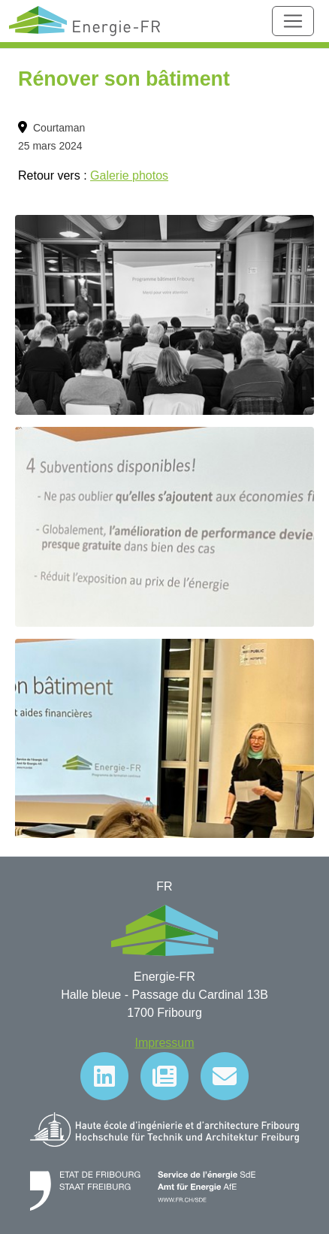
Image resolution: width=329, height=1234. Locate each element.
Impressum (164, 1042)
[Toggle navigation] (293, 21)
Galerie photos (129, 175)
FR (164, 886)
